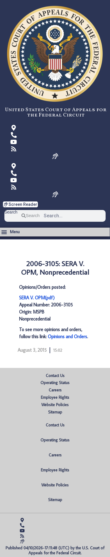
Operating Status (55, 382)
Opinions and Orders (67, 336)
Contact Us (55, 375)
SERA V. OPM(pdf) (37, 298)
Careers (55, 390)
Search (10, 212)
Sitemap (55, 412)
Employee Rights (55, 397)
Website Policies (55, 404)
